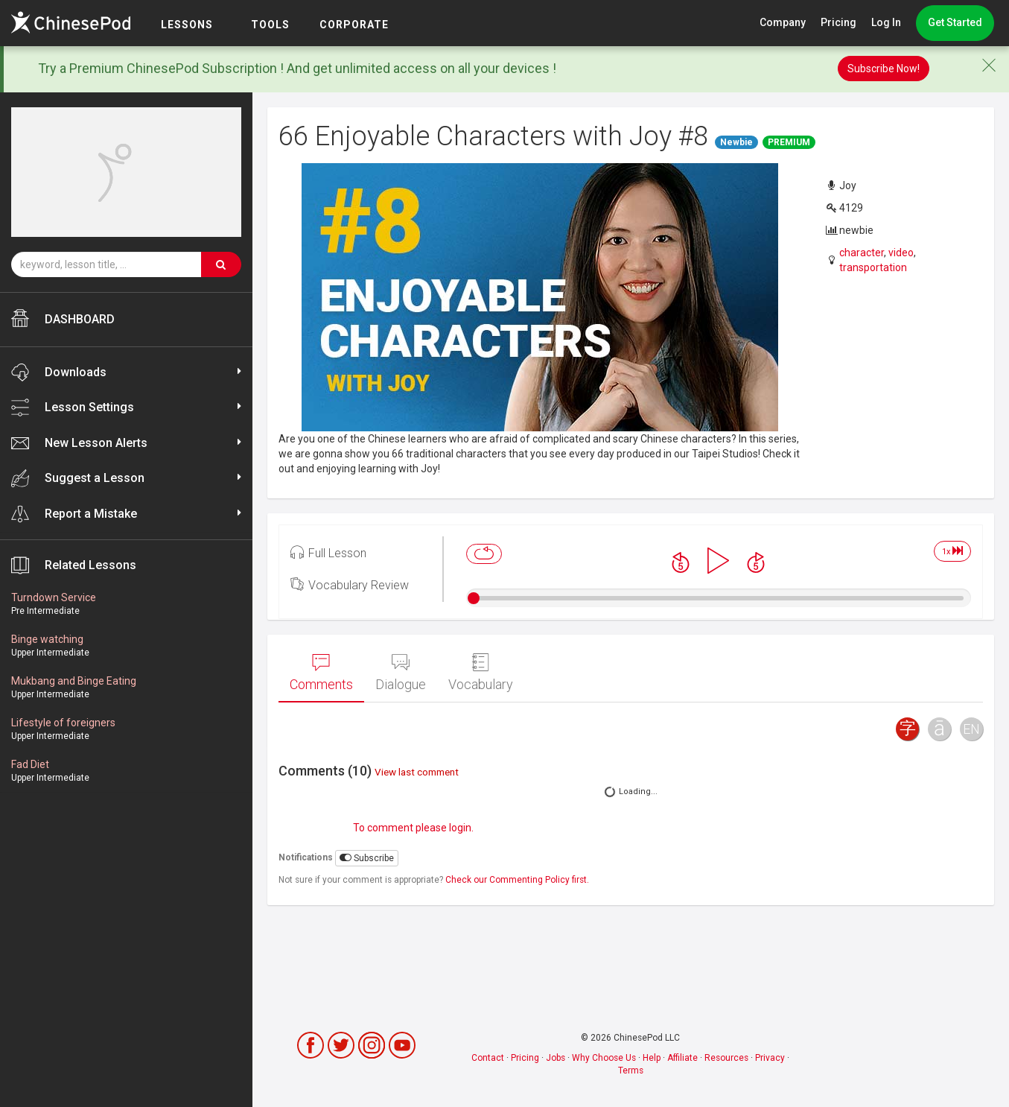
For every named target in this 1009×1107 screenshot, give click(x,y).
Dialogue (400, 672)
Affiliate (682, 1058)
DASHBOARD (63, 318)
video (901, 252)
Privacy (770, 1058)
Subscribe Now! (883, 68)
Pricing (838, 22)
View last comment (417, 772)
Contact (487, 1058)
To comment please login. (413, 828)
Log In (886, 22)
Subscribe (367, 857)
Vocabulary (480, 672)
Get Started (955, 22)
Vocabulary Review (349, 584)
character (861, 252)
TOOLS (270, 25)
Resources (726, 1058)
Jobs (555, 1058)
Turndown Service (53, 597)
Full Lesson (328, 552)
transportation (873, 267)
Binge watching (47, 639)
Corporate (354, 25)
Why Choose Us (604, 1058)
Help (652, 1058)
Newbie (736, 142)
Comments (321, 672)
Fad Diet (30, 764)
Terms (630, 1070)
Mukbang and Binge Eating (73, 681)
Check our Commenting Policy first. (517, 880)
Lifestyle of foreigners (63, 723)
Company (783, 22)
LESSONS (187, 25)
